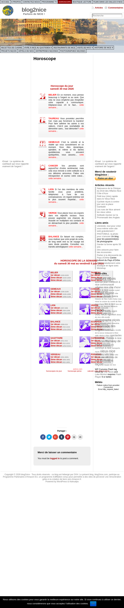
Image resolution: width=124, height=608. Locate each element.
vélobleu (99, 354)
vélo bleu (109, 354)
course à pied (114, 290)
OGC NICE (101, 314)
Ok (93, 603)
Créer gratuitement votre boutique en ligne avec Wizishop (108, 265)
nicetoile (108, 311)
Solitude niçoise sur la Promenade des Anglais (108, 216)
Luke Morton (101, 374)
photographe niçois (107, 320)
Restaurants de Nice (64, 48)
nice (99, 310)
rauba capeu (110, 330)
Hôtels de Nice (26, 51)
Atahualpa (74, 481)
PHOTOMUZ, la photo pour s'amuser (107, 235)
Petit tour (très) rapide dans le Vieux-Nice (107, 197)
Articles (99, 7)
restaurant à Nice (111, 333)
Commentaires (115, 7)
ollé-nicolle (105, 317)
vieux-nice (107, 351)
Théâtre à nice (113, 338)
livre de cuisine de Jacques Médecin (108, 305)
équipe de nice (110, 365)
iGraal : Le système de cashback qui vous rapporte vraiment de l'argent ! (15, 164)
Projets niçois (9, 51)
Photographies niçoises (72, 51)
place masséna (113, 323)
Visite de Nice (84, 48)
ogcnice (112, 314)
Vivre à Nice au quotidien (37, 48)
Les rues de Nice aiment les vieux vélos (108, 210)
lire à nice (110, 304)
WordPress (62, 481)
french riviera (111, 296)
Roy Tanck (109, 372)
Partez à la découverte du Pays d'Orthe (109, 256)
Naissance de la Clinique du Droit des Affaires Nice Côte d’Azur (109, 191)
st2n (103, 338)
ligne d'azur (99, 304)
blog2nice (34, 10)
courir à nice (101, 290)
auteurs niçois (105, 278)
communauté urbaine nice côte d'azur (107, 286)
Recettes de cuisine (11, 48)
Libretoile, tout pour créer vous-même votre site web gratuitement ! (109, 228)
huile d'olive (112, 299)
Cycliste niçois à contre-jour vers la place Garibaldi (108, 204)
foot (101, 296)
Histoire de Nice (103, 48)
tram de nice (100, 341)
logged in (55, 458)
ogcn (114, 311)
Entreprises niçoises (47, 51)
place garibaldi (101, 323)
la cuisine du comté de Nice (111, 301)
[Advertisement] (15, 106)
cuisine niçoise (104, 293)
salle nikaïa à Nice (102, 336)
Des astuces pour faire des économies (107, 251)
